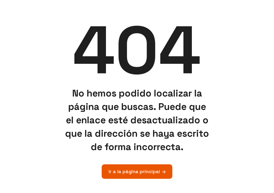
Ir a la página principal (134, 171)
